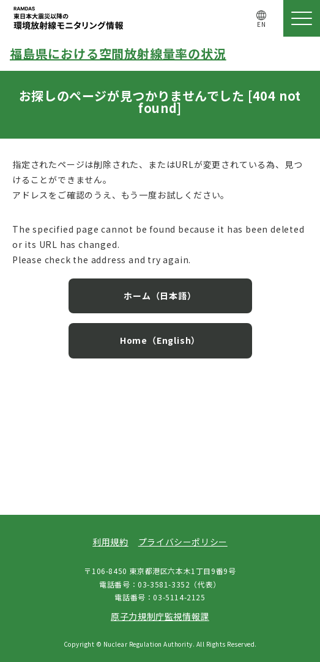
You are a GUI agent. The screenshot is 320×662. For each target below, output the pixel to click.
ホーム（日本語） (160, 295)
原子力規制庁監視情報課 (160, 616)
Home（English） (160, 340)
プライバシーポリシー (183, 542)
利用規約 (110, 542)
